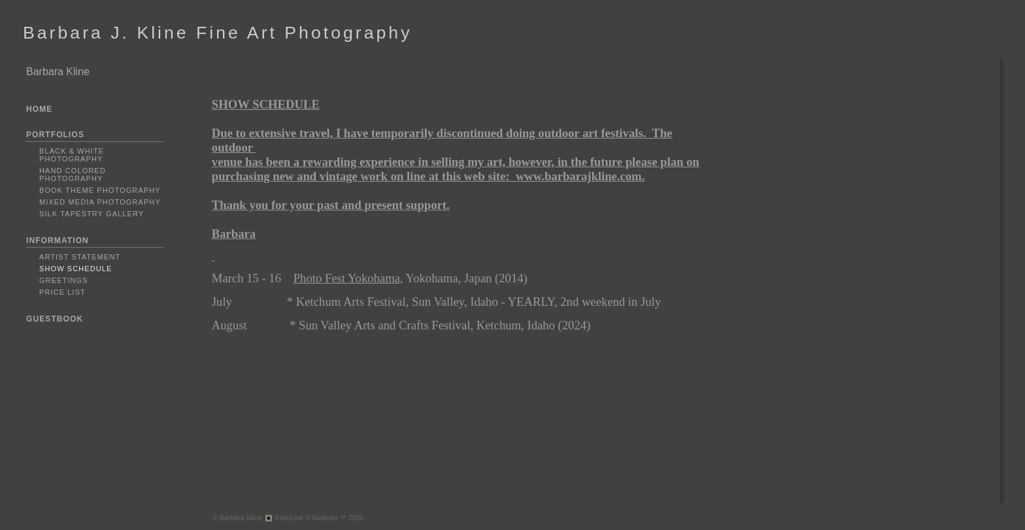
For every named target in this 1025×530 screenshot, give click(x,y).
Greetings (63, 280)
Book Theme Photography (100, 190)
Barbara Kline (58, 71)
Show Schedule (75, 269)
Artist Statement (79, 257)
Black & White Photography (71, 155)
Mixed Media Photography (100, 202)
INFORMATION (57, 240)
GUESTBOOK (54, 318)
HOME (39, 109)
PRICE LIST (62, 292)
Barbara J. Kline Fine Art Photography (217, 32)
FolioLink (289, 518)
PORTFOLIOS (55, 134)
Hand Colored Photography (72, 174)
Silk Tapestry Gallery (91, 214)
